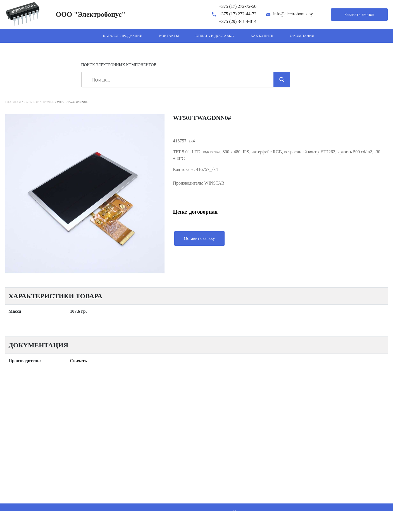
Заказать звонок (359, 14)
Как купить (262, 36)
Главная (13, 102)
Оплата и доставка (215, 36)
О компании (302, 36)
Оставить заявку (199, 238)
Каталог (31, 102)
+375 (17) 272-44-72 (237, 13)
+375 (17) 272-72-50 (237, 6)
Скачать (78, 360)
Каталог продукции (122, 36)
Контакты (169, 36)
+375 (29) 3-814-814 (237, 21)
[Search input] (179, 79)
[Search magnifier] (281, 79)
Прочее (47, 102)
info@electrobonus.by (293, 13)
